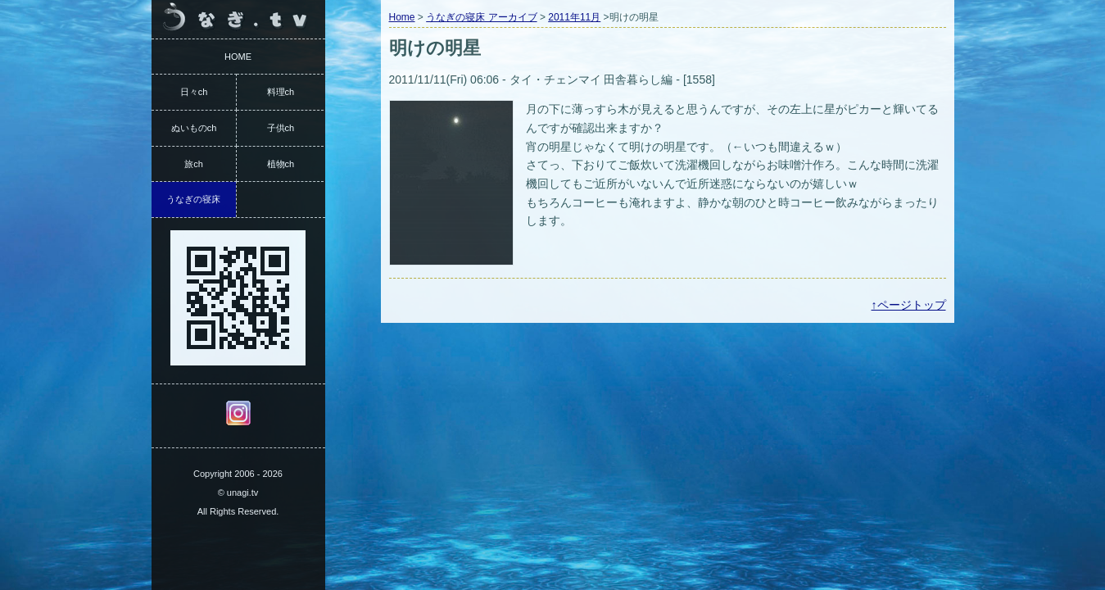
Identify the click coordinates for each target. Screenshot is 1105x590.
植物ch (281, 164)
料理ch (281, 92)
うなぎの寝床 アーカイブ (481, 17)
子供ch (281, 128)
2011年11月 (574, 17)
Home (402, 17)
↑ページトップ (909, 304)
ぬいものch (194, 128)
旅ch (193, 164)
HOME (237, 56)
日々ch (194, 92)
